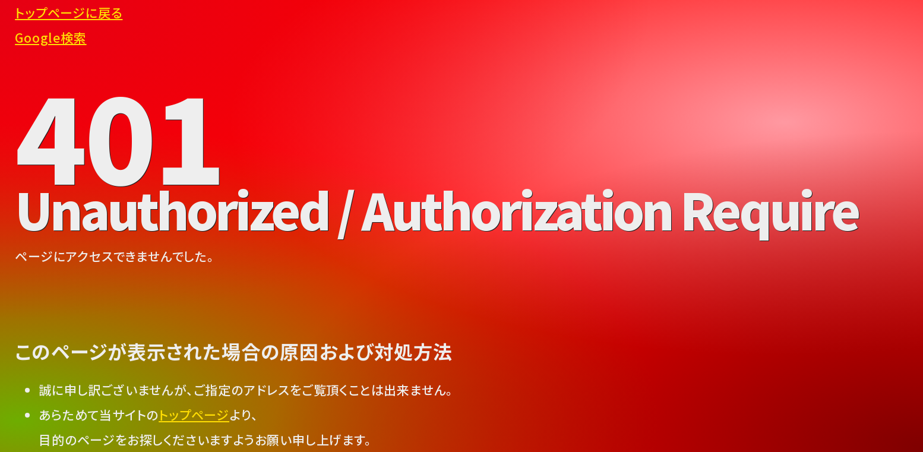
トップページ (194, 414)
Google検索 (50, 37)
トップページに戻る (68, 12)
